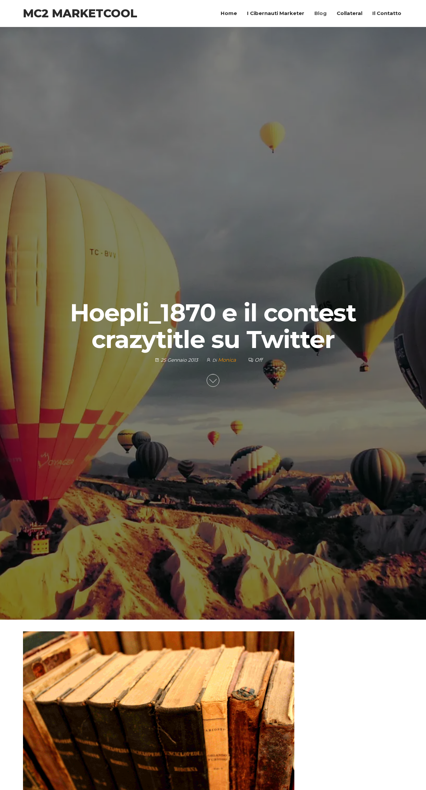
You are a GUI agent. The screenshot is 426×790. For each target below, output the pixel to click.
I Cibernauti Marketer (275, 13)
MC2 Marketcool (80, 13)
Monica (227, 360)
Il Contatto (386, 13)
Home (229, 13)
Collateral (349, 13)
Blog (320, 13)
